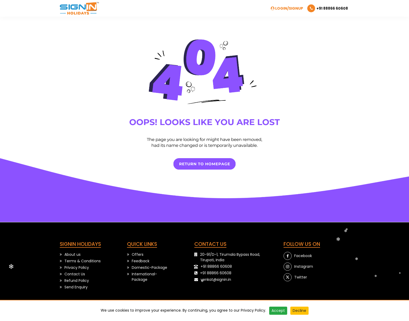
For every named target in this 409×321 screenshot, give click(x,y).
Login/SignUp (287, 8)
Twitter (300, 277)
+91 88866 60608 (216, 266)
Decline (299, 310)
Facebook (303, 255)
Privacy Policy (253, 310)
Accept (278, 310)
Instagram (303, 266)
